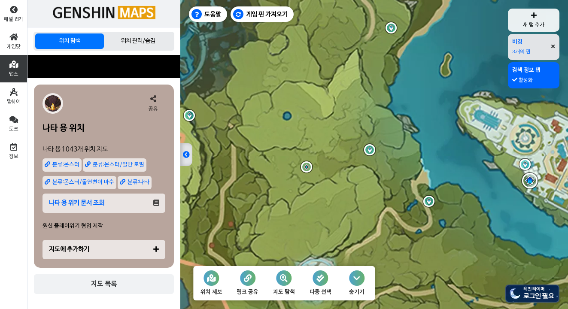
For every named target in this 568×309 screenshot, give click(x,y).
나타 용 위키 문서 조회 (104, 203)
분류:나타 (134, 182)
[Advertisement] (103, 66)
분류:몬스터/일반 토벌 (114, 164)
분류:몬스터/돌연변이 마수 (79, 182)
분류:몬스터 (62, 164)
